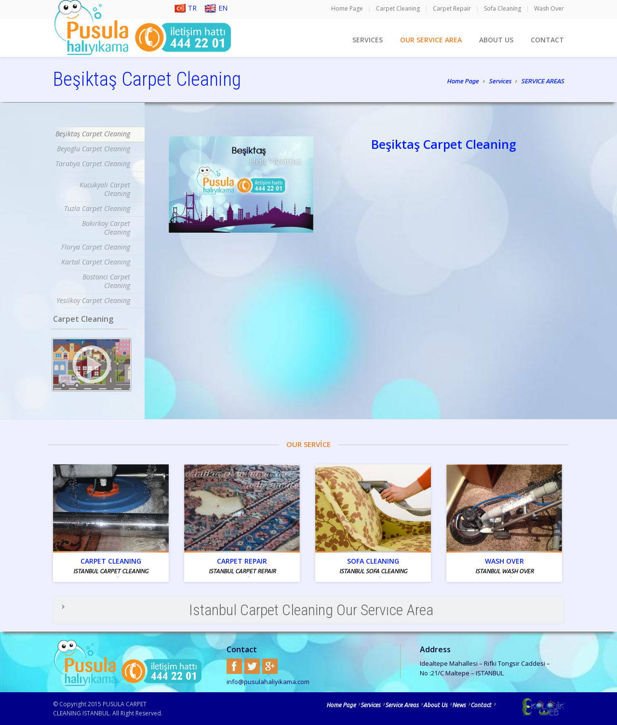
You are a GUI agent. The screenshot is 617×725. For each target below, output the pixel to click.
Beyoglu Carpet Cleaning (93, 148)
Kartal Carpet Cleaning (95, 261)
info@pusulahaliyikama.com (268, 681)
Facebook (234, 666)
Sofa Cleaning (502, 8)
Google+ (270, 666)
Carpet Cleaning (398, 8)
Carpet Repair (452, 8)
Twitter (252, 666)
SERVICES (367, 39)
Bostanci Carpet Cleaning (106, 281)
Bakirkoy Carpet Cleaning (106, 228)
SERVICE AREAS (542, 81)
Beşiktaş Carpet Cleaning (92, 133)
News (459, 705)
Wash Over (549, 8)
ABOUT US (496, 39)
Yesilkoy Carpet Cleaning (93, 300)
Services (500, 82)
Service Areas (401, 705)
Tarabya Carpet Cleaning (92, 163)
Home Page (347, 8)
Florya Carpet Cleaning (95, 246)
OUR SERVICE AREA (431, 39)
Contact (480, 705)
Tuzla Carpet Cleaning (97, 208)
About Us (435, 705)
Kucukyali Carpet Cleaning (105, 189)
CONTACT (547, 39)
